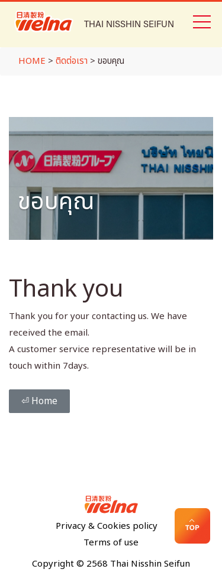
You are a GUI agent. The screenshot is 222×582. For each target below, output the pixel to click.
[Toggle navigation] (201, 20)
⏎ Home (39, 401)
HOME (32, 61)
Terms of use (111, 543)
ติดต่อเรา (72, 61)
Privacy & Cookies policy (106, 526)
